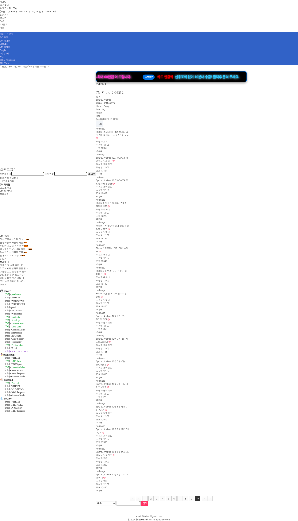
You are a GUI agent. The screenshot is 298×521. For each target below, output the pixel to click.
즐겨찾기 (4, 4)
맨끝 (210, 498)
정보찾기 (13, 177)
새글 (2, 27)
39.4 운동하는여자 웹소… (12, 239)
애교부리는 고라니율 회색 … (14, 248)
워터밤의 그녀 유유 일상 (12, 245)
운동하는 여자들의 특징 (11, 242)
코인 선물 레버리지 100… (12, 281)
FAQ (2, 21)
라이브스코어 (6, 34)
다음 (204, 498)
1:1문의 (3, 24)
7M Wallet (4, 63)
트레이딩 (4, 194)
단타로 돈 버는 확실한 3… (12, 274)
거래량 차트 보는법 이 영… (13, 271)
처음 (132, 498)
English (3, 50)
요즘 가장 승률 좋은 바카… (13, 265)
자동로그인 (8, 181)
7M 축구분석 (6, 190)
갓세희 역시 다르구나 (10, 255)
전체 (98, 96)
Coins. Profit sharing (105, 102)
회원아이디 (5, 173)
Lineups (3, 43)
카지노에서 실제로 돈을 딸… (14, 268)
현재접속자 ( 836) (8, 8)
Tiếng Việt (5, 53)
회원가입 (4, 14)
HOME (3, 1)
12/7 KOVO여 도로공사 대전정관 (112, 182)
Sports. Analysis (103, 99)
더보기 (3, 258)
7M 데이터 (5, 40)
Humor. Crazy (102, 106)
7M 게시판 (5, 46)
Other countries (7, 59)
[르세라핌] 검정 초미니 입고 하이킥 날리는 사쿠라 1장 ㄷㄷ (112, 133)
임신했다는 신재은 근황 (11, 252)
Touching (100, 109)
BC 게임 (4, 37)
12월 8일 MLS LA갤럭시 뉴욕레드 (112, 453)
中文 (2, 56)
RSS (99, 123)
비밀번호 (49, 173)
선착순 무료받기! (40, 66)
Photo (99, 112)
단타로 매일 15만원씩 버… (13, 278)
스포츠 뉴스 (5, 187)
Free (98, 115)
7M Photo (4, 235)
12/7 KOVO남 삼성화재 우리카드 (112, 159)
